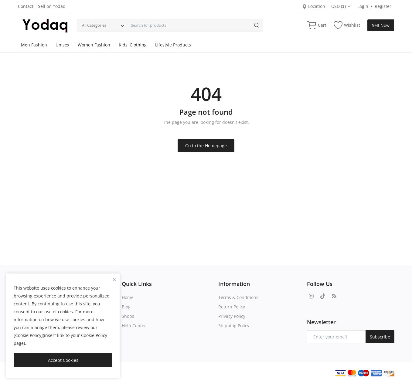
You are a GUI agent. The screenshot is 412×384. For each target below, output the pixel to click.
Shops (128, 316)
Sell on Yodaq (52, 6)
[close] (114, 279)
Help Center (134, 325)
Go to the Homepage (206, 145)
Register (383, 6)
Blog (126, 307)
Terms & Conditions (238, 297)
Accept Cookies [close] (63, 360)
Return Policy (231, 307)
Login (362, 6)
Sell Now (381, 25)
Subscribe (380, 337)
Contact (25, 6)
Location (313, 6)
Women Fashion (94, 45)
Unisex (62, 45)
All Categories (94, 25)
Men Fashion (34, 45)
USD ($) (341, 6)
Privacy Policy (231, 316)
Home (128, 297)
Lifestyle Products (173, 45)
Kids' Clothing (133, 45)
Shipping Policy (233, 325)
